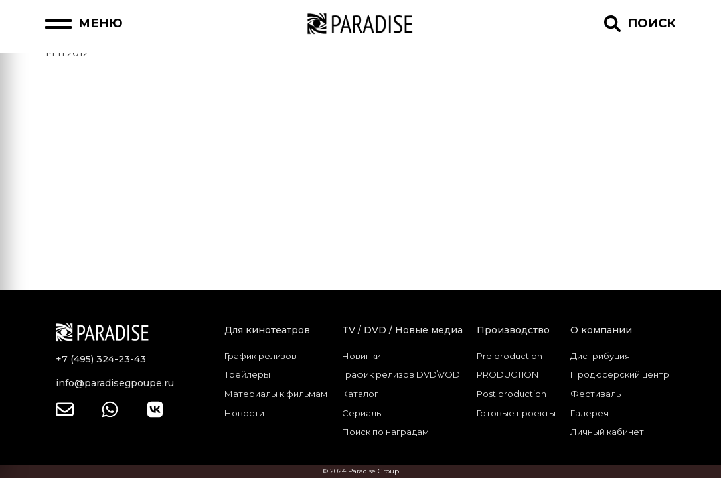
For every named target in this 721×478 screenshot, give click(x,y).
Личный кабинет (607, 431)
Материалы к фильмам (275, 393)
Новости (244, 413)
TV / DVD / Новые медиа (402, 330)
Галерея (589, 413)
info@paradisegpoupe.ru (115, 383)
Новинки (361, 356)
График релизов (260, 356)
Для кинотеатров (267, 330)
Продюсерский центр (619, 374)
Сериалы (362, 413)
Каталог (360, 393)
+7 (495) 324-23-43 (101, 359)
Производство (513, 330)
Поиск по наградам (385, 431)
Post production (511, 393)
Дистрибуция (600, 356)
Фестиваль (595, 393)
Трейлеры (247, 374)
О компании (601, 330)
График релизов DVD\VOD (401, 374)
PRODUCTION (507, 374)
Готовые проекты (516, 413)
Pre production (509, 356)
